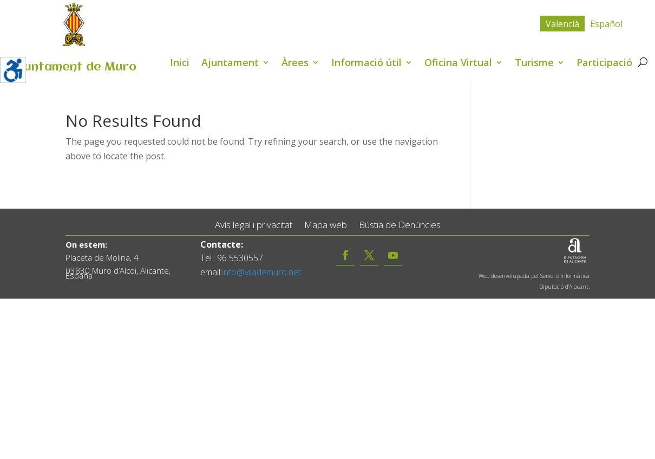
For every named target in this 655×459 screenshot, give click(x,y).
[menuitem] (562, 23)
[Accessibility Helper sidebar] (13, 70)
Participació (604, 64)
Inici (179, 64)
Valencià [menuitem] (562, 24)
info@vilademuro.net (261, 272)
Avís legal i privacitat (253, 225)
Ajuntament (230, 64)
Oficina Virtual (458, 64)
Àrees (295, 64)
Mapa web (325, 225)
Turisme (534, 64)
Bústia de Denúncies (400, 225)
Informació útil (366, 64)
